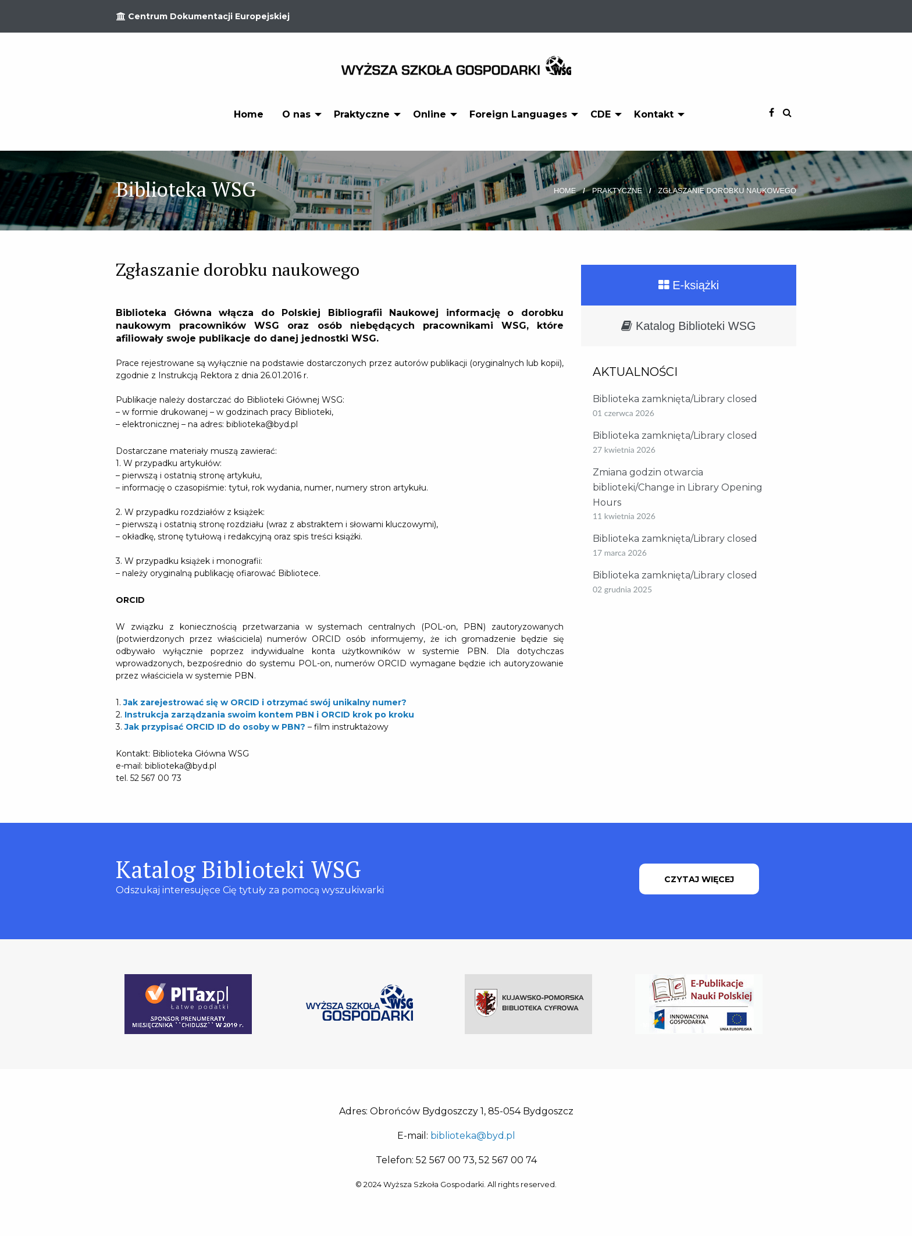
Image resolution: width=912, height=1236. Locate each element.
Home (248, 114)
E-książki (688, 285)
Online (429, 114)
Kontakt (654, 114)
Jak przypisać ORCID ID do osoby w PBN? (214, 727)
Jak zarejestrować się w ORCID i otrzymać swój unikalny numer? (265, 702)
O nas (296, 114)
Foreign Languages (518, 114)
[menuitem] (249, 114)
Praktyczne (362, 114)
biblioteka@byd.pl (472, 1135)
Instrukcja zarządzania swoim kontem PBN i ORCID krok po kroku (269, 714)
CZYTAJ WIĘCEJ (699, 879)
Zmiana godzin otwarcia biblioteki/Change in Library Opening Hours (678, 487)
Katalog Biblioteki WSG (688, 325)
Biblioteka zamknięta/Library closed (675, 398)
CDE (600, 114)
